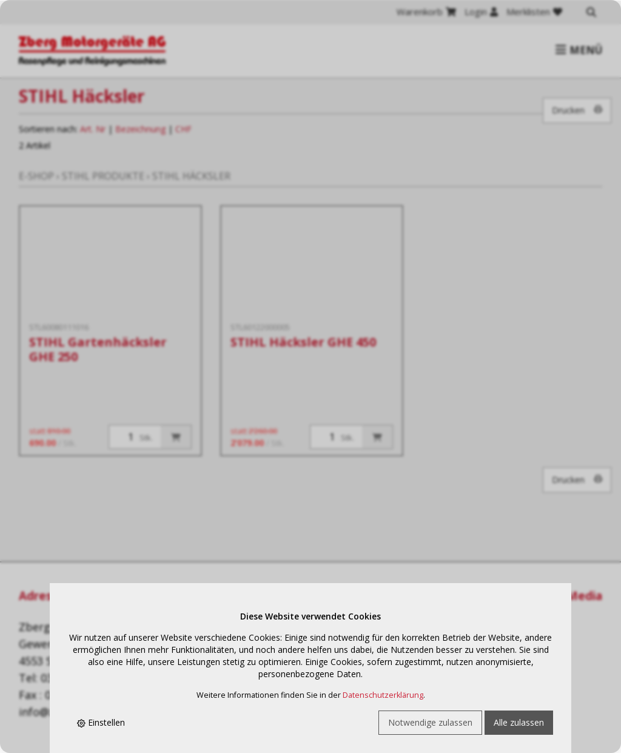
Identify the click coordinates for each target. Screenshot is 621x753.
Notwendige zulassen (430, 722)
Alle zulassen (519, 722)
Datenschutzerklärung (383, 695)
